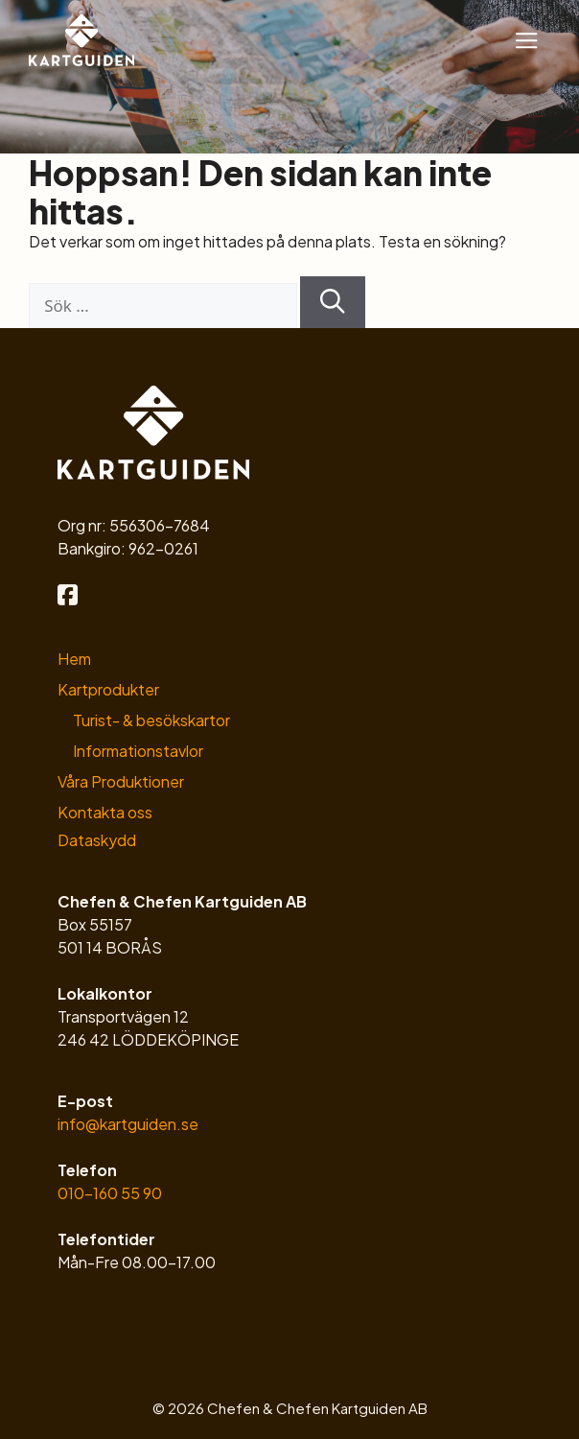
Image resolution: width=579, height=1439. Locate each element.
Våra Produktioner (121, 781)
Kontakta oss (105, 812)
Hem (74, 659)
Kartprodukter (108, 689)
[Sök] (332, 302)
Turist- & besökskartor (151, 720)
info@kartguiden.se (128, 1124)
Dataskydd (97, 840)
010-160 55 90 (110, 1193)
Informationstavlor (138, 751)
